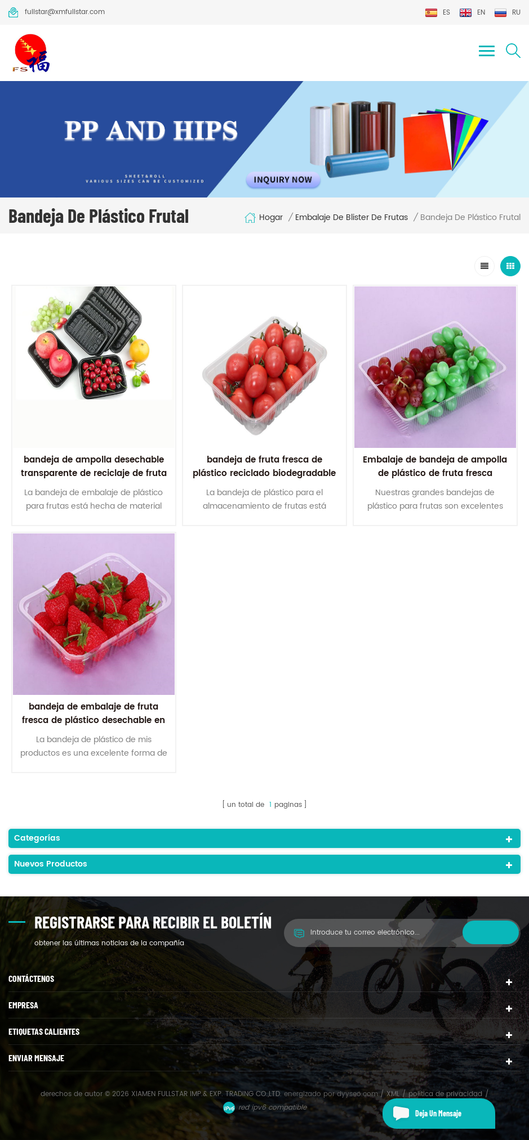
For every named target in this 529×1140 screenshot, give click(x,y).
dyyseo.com (358, 1094)
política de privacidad (445, 1094)
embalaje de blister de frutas (351, 218)
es (437, 12)
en (472, 12)
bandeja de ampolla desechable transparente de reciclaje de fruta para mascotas (94, 473)
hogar (263, 218)
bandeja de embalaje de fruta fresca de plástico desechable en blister (93, 720)
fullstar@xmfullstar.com (56, 12)
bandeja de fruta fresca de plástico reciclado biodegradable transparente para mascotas (264, 473)
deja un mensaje (422, 1113)
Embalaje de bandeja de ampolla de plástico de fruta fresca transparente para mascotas (435, 473)
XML (392, 1094)
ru (507, 12)
